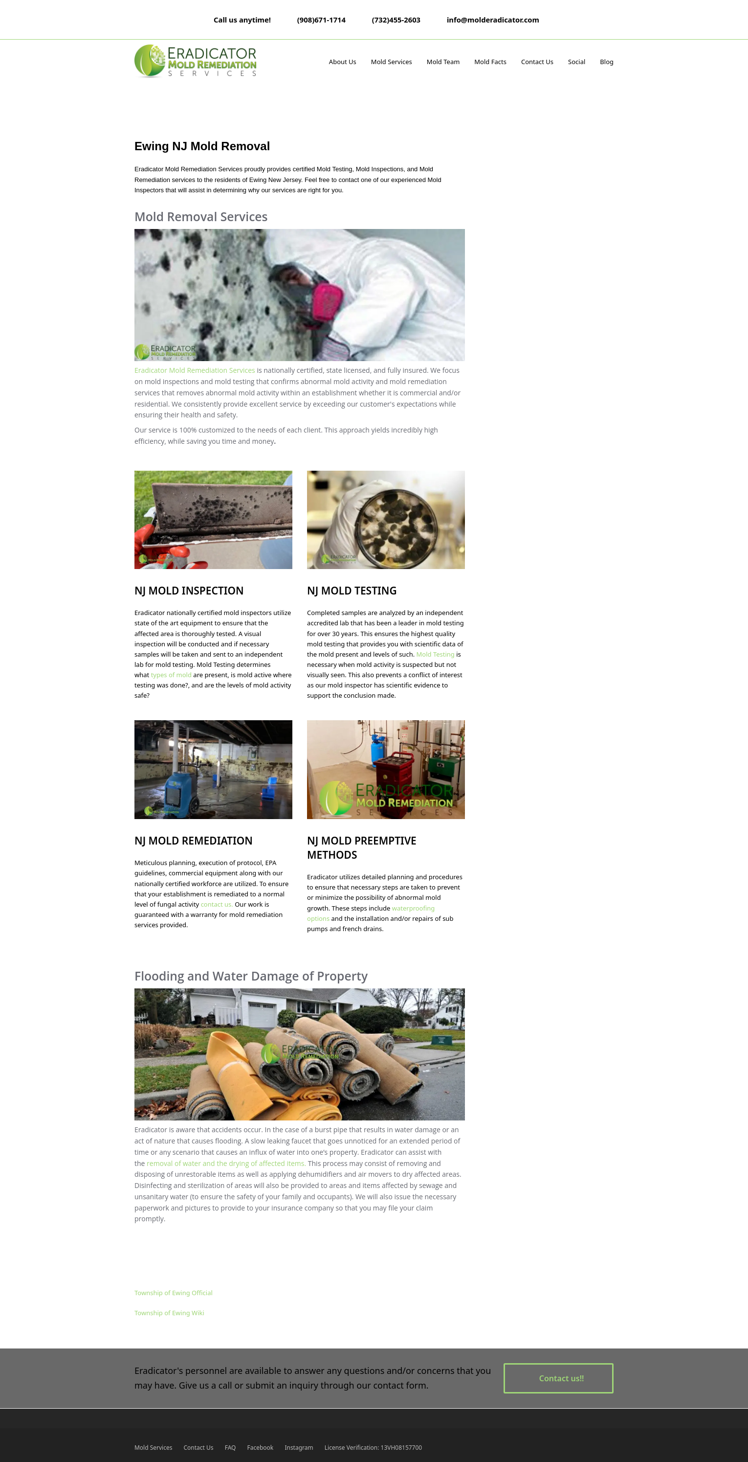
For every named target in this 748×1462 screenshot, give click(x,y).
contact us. (217, 904)
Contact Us (199, 1447)
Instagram (299, 1447)
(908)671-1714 (321, 19)
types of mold (171, 674)
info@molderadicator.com (493, 19)
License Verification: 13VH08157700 (373, 1447)
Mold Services (153, 1447)
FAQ (230, 1447)
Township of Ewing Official (173, 1292)
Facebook (260, 1447)
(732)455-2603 (396, 19)
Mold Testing (436, 654)
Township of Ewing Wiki (169, 1312)
